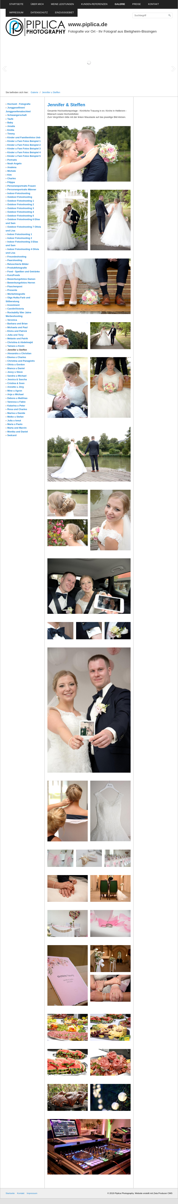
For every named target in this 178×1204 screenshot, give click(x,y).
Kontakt (153, 4)
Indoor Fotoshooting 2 (19, 238)
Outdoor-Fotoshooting (19, 197)
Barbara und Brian (17, 323)
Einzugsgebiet (64, 12)
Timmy (11, 133)
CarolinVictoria (15, 308)
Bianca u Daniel (16, 368)
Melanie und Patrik (17, 338)
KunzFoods (13, 275)
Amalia (11, 126)
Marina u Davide (16, 413)
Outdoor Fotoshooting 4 (20, 211)
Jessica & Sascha (17, 379)
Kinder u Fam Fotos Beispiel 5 (24, 156)
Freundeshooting (16, 256)
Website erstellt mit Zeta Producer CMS (153, 1193)
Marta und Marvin (17, 427)
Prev (4, 68)
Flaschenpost (14, 286)
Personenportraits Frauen (21, 185)
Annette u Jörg (15, 387)
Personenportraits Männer (21, 189)
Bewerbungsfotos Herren (21, 282)
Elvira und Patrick (17, 331)
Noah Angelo (14, 163)
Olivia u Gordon (16, 364)
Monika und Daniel (17, 431)
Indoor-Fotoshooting (18, 193)
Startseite (16, 4)
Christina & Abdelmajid (20, 342)
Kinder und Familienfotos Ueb (23, 137)
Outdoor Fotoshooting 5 (20, 215)
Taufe (10, 119)
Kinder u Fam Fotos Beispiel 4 (24, 152)
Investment (13, 305)
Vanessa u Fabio (16, 401)
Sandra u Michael (16, 375)
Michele (11, 171)
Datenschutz (39, 12)
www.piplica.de (87, 24)
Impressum (16, 12)
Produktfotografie (17, 267)
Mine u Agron (14, 390)
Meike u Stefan (15, 416)
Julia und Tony (15, 334)
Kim (9, 174)
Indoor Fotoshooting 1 (19, 234)
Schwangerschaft (17, 115)
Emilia (10, 130)
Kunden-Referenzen (94, 4)
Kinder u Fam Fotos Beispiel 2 (24, 145)
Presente (12, 290)
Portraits (12, 159)
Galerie (120, 4)
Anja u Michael (15, 394)
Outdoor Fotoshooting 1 (20, 200)
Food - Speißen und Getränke (23, 271)
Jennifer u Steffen (51, 92)
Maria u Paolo (14, 424)
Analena (11, 167)
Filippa (11, 182)
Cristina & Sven (16, 383)
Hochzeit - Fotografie (18, 104)
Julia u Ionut (14, 420)
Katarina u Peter (16, 405)
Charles (11, 178)
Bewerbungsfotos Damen (21, 279)
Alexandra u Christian (19, 353)
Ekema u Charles (16, 357)
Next (173, 68)
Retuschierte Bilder (18, 264)
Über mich (37, 4)
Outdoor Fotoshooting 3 (20, 208)
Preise (136, 4)
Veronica (12, 320)
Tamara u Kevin (15, 346)
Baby (10, 122)
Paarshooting (14, 260)
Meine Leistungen (62, 4)
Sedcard (12, 435)
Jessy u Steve (15, 372)
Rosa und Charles (17, 409)
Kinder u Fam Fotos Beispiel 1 (24, 141)
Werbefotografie (16, 294)
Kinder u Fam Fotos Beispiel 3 (24, 148)
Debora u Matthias (17, 398)
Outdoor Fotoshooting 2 (20, 204)
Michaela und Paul (17, 327)
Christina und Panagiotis (21, 360)
